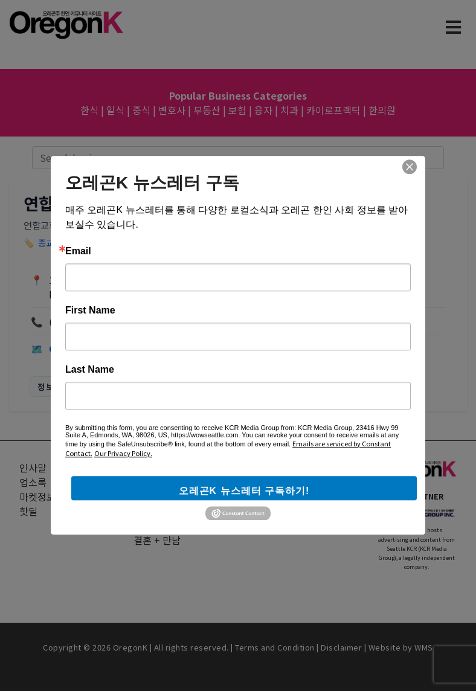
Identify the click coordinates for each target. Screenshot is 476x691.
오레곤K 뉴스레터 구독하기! (244, 491)
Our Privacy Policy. (123, 453)
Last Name (89, 369)
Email (78, 251)
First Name (90, 310)
